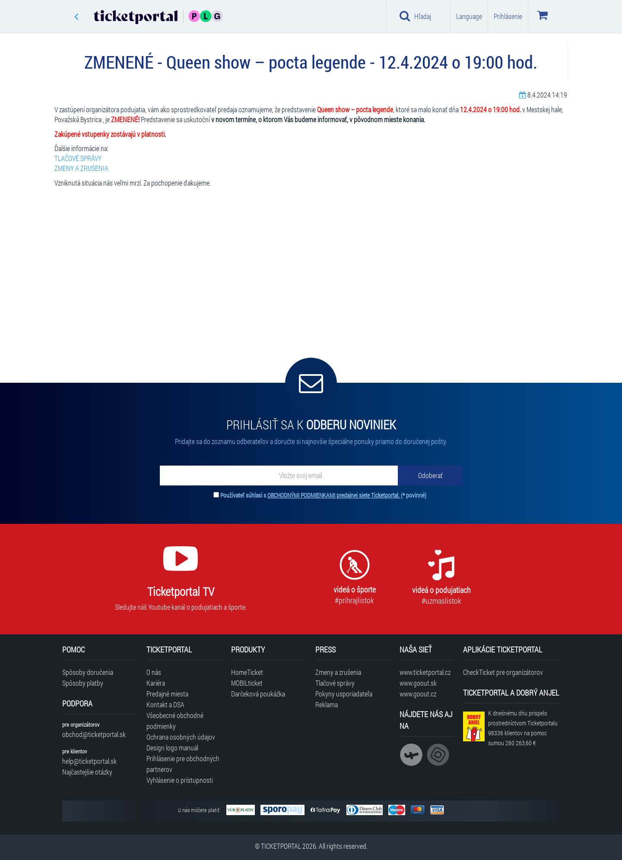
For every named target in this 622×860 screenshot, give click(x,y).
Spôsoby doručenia (87, 672)
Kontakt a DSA (165, 704)
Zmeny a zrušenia (338, 672)
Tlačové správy (335, 682)
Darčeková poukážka (258, 693)
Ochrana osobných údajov (180, 736)
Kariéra (155, 682)
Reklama (326, 704)
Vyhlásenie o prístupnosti (179, 779)
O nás (153, 672)
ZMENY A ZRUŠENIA (81, 168)
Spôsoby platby (82, 682)
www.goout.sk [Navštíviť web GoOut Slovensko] (418, 682)
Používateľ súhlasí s (323, 495)
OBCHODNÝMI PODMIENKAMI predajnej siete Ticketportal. (334, 495)
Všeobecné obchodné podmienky (174, 721)
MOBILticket (247, 682)
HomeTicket (247, 672)
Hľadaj (415, 16)
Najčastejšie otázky (87, 771)
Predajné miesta (167, 693)
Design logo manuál (172, 747)
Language (469, 16)
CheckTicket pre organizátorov (503, 672)
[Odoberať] (430, 475)
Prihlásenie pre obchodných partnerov (182, 764)
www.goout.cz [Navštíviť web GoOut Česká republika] (418, 693)
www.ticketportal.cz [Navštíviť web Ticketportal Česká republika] (425, 672)
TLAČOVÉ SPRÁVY (78, 158)
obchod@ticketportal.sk (94, 734)
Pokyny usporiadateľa (343, 693)
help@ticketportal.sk (89, 760)
